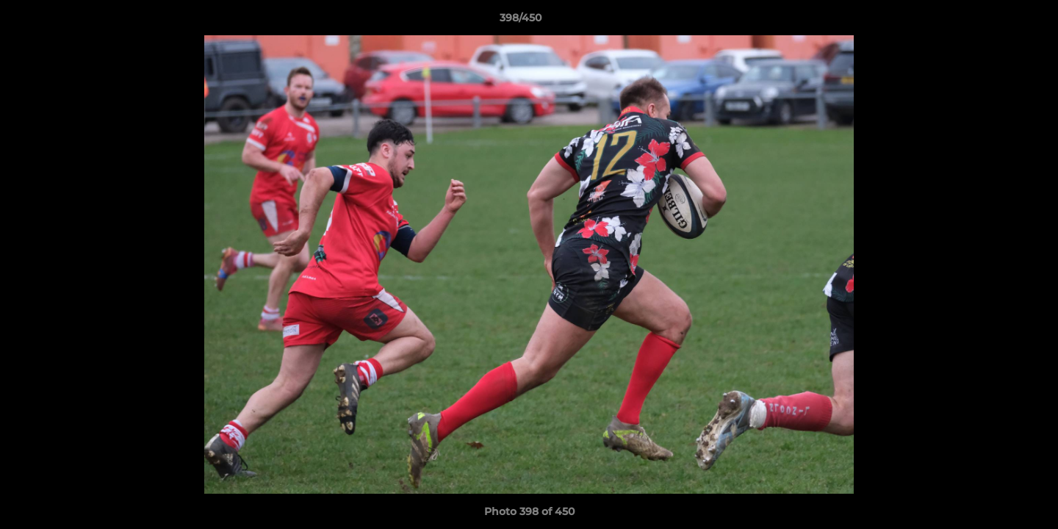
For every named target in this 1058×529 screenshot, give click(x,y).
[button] (996, 21)
